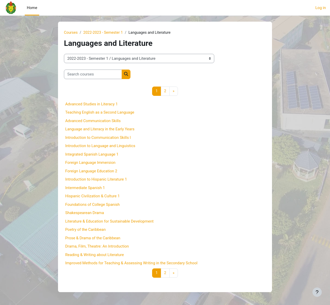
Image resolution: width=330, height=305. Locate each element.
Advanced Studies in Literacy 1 (91, 104)
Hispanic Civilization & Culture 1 (92, 196)
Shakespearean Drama (84, 213)
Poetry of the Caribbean (85, 230)
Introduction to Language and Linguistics (100, 146)
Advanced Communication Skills (93, 121)
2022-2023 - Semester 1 (104, 32)
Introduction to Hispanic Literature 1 (96, 179)
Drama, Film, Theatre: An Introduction (97, 246)
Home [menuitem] (32, 7)
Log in (320, 7)
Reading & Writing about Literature (94, 255)
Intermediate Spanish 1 (85, 188)
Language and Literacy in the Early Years (100, 129)
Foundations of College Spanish (92, 204)
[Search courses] (93, 74)
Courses (71, 32)
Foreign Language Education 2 (91, 171)
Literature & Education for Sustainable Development (109, 221)
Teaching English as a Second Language (99, 113)
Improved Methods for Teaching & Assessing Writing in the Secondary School (131, 263)
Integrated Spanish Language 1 (92, 154)
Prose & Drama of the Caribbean (92, 238)
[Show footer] (317, 292)
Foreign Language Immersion (90, 163)
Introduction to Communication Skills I (98, 137)
